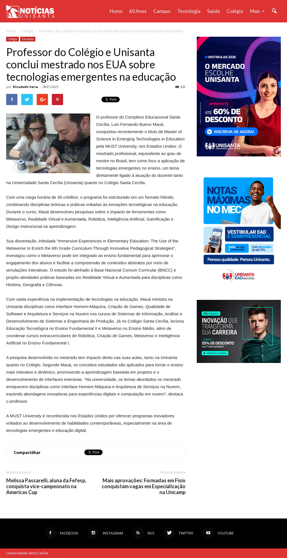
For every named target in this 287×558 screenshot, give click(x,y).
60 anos (138, 11)
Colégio (235, 11)
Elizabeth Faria (25, 87)
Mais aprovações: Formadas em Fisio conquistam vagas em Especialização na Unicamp (144, 486)
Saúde (213, 11)
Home (116, 11)
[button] (274, 11)
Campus (161, 11)
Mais (257, 11)
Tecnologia (188, 11)
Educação (28, 39)
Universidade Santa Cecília (27, 553)
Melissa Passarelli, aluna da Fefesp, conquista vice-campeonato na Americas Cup (46, 486)
